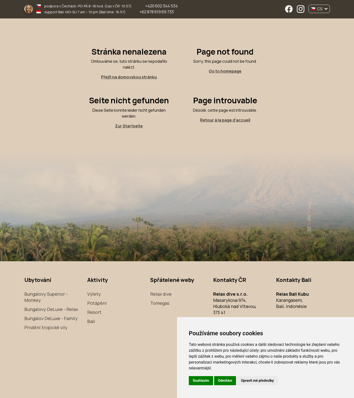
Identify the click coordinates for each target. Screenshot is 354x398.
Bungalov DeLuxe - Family (51, 318)
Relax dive (161, 294)
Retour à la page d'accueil (225, 120)
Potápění (97, 303)
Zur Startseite (129, 126)
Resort (94, 312)
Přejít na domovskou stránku (129, 77)
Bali (91, 321)
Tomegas (159, 303)
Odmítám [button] (225, 381)
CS (319, 9)
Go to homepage (225, 71)
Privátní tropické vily (45, 327)
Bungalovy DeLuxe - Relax (51, 309)
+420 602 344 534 (161, 6)
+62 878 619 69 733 (156, 12)
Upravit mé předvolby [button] (257, 381)
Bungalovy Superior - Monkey (46, 297)
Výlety (94, 294)
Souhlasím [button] (201, 381)
